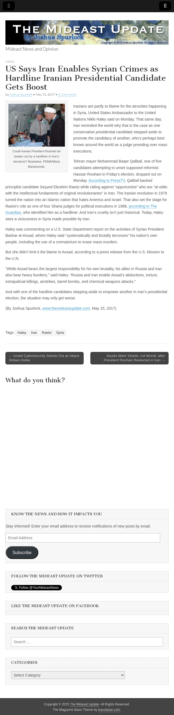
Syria (60, 333)
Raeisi (46, 333)
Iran (34, 333)
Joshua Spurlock (21, 94)
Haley (21, 333)
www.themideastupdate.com (66, 308)
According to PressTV (106, 180)
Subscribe (21, 552)
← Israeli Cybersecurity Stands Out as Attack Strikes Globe (44, 358)
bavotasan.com (109, 710)
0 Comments (67, 94)
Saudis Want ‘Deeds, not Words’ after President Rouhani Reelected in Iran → (134, 358)
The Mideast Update (84, 704)
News (9, 61)
